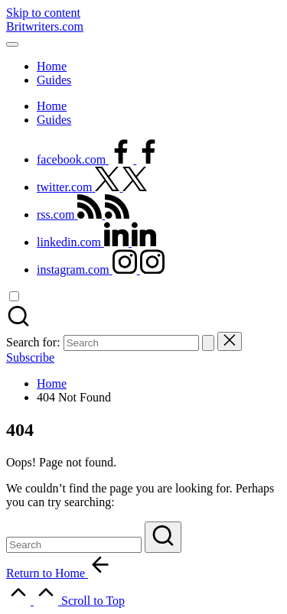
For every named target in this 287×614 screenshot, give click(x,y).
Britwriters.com (44, 26)
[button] (208, 343)
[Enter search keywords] (74, 545)
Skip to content (43, 12)
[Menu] (12, 44)
